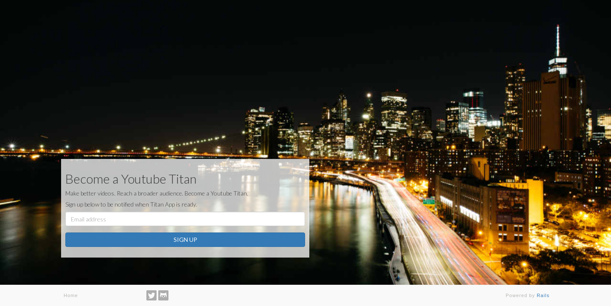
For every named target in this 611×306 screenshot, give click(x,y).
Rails (543, 295)
